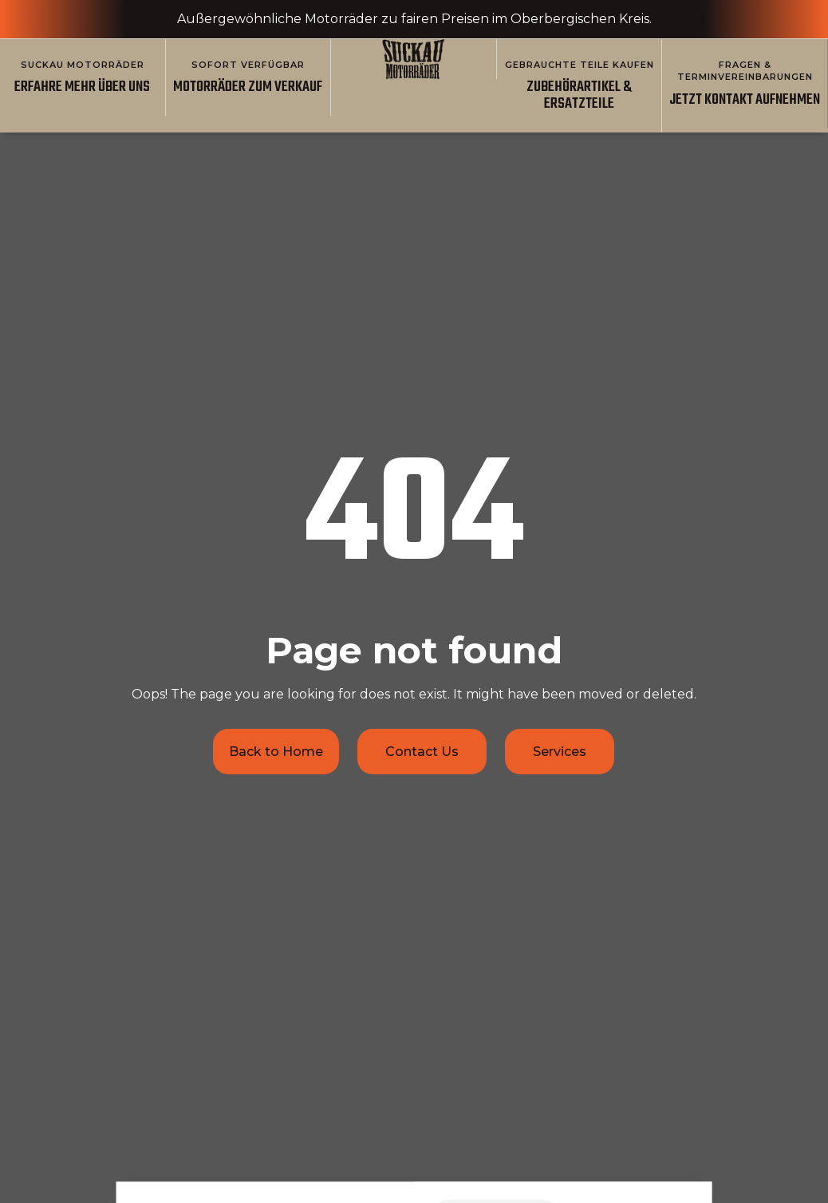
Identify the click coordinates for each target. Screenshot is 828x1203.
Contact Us (422, 751)
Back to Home (276, 751)
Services (559, 751)
